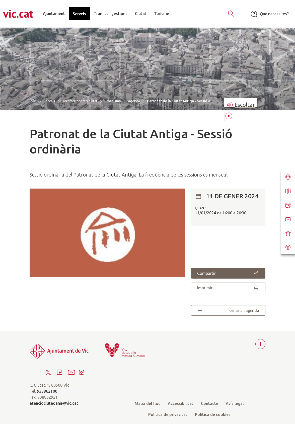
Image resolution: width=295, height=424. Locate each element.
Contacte (209, 403)
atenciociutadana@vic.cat (54, 403)
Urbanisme (112, 101)
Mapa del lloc (147, 403)
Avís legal (235, 403)
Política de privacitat (167, 414)
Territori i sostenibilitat (79, 101)
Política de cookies (213, 414)
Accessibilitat (180, 403)
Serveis (49, 101)
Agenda (134, 101)
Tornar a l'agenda (228, 310)
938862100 (47, 391)
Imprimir (228, 288)
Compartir (228, 273)
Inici (33, 101)
